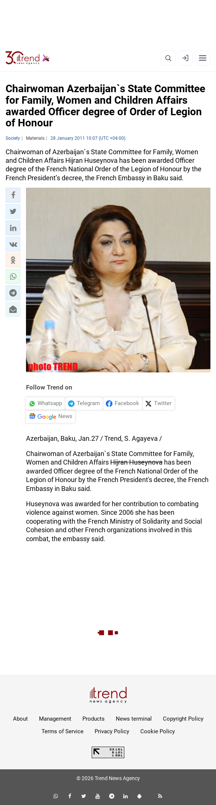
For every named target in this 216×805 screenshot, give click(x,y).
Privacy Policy (112, 731)
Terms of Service (63, 731)
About (20, 718)
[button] (13, 195)
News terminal (134, 718)
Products (93, 718)
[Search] (168, 58)
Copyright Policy (183, 718)
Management (55, 718)
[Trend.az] (28, 58)
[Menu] (202, 58)
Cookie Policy (157, 731)
